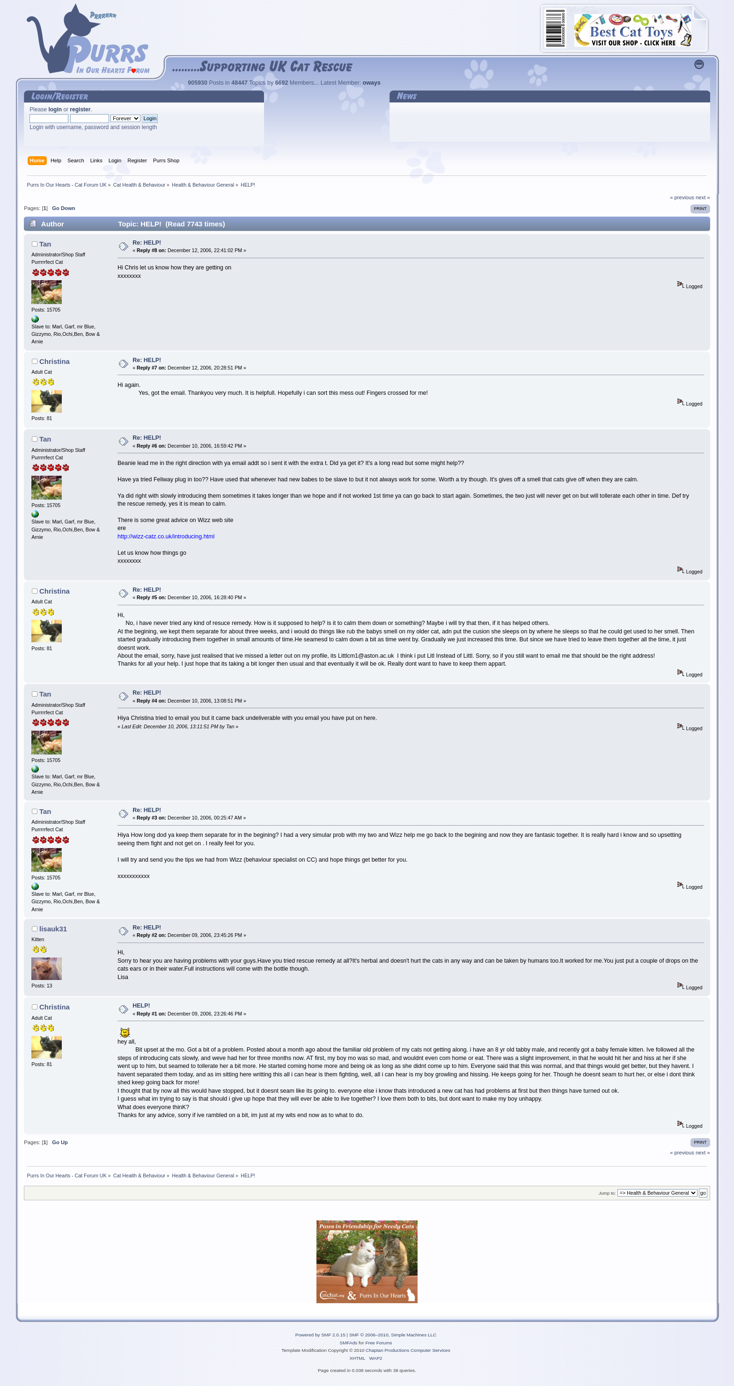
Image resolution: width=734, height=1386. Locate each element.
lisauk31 (53, 929)
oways (372, 83)
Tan (45, 244)
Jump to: (607, 1193)
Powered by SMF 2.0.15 (320, 1334)
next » (703, 197)
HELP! (141, 1005)
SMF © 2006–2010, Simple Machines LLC (392, 1334)
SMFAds (349, 1342)
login (55, 109)
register (80, 109)
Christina (54, 361)
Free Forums (378, 1342)
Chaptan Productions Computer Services (408, 1350)
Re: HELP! (146, 242)
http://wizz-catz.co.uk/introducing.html (165, 536)
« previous (682, 197)
